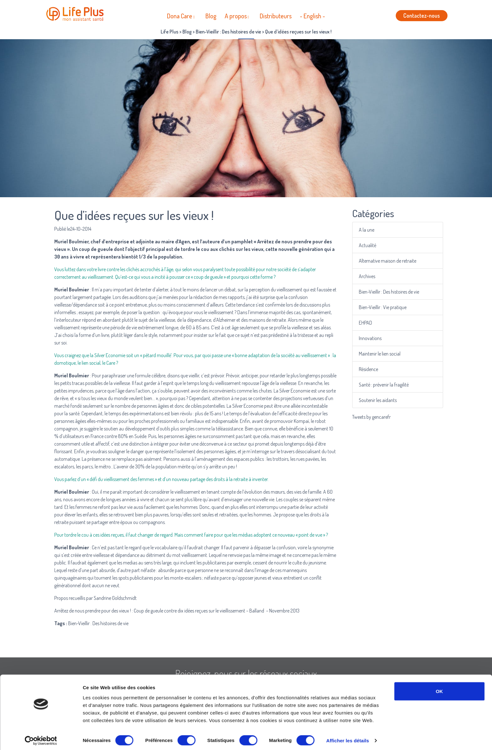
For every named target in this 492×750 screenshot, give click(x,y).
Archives (368, 276)
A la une (367, 230)
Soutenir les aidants (378, 400)
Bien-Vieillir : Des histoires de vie (389, 292)
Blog (210, 16)
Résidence (369, 369)
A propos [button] (236, 16)
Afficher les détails (347, 737)
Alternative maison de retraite (387, 261)
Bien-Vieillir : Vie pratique (383, 307)
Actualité (368, 245)
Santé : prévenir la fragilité (384, 385)
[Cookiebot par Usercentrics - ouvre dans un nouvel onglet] (40, 737)
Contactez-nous (421, 15)
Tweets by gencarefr (371, 417)
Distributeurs (276, 16)
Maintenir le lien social (380, 354)
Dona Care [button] (179, 16)
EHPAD (366, 323)
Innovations (371, 338)
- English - (312, 16)
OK (439, 688)
